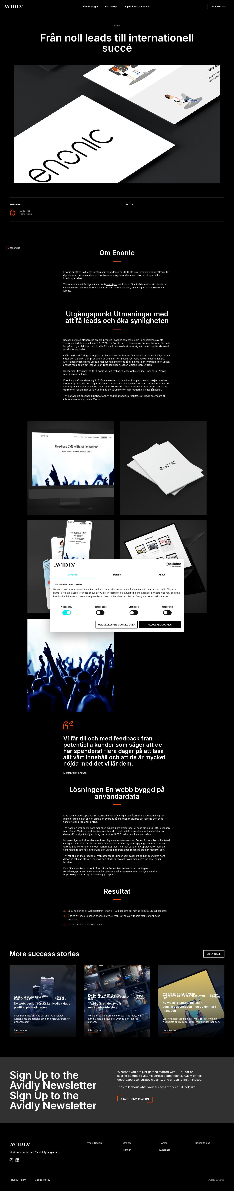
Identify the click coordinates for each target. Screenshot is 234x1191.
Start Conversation (135, 1099)
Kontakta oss (219, 6)
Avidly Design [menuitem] (94, 1142)
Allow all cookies (160, 624)
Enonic (67, 272)
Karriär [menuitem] (127, 1149)
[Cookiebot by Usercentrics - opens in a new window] (168, 565)
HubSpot (111, 284)
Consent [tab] (72, 574)
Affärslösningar (89, 7)
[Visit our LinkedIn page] (17, 1160)
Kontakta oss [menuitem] (202, 1142)
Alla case (214, 953)
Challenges (14, 247)
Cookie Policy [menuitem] (42, 1179)
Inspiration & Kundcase (137, 7)
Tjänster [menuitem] (163, 1142)
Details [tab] (117, 574)
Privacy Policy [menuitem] (18, 1179)
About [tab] (161, 574)
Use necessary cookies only (116, 624)
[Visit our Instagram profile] (11, 1160)
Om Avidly (111, 7)
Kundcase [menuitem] (164, 1149)
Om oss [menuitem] (127, 1142)
